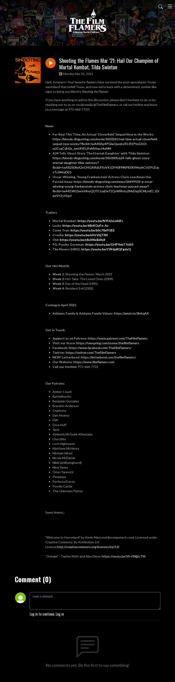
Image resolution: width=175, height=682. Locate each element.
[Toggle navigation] (170, 6)
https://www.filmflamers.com (94, 362)
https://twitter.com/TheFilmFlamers (91, 352)
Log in (60, 614)
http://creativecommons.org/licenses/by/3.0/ (88, 547)
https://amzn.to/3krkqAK (131, 313)
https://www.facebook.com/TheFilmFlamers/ (100, 348)
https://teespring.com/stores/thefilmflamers (107, 343)
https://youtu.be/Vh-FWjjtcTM (123, 556)
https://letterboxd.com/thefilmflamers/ (108, 357)
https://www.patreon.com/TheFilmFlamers (118, 338)
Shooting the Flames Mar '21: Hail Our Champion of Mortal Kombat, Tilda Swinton (109, 63)
